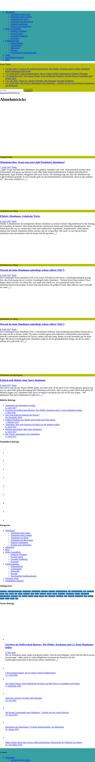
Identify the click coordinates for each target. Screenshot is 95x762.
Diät (15, 594)
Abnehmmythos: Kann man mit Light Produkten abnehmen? (32, 162)
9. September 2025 (13, 686)
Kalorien (77, 594)
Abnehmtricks (35, 591)
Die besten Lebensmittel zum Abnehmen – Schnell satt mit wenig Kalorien (37, 712)
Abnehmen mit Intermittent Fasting (20, 405)
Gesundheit (61, 594)
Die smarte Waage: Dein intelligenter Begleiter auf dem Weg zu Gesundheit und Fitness (42, 683)
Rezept (36, 596)
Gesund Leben (17, 33)
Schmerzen (51, 596)
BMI (69, 591)
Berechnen (44, 591)
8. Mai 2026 (10, 412)
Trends (2, 598)
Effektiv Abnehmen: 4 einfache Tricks (20, 216)
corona (2, 594)
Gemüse (49, 594)
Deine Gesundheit (13, 29)
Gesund (54, 594)
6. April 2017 (5, 221)
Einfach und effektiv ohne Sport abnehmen (23, 380)
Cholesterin (90, 591)
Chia (84, 591)
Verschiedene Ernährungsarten (23, 53)
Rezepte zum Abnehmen (21, 26)
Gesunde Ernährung (19, 36)
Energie (20, 594)
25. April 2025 (11, 715)
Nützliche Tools (12, 578)
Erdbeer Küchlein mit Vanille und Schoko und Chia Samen (30, 420)
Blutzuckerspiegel (61, 591)
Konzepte (15, 38)
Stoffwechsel (79, 596)
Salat (46, 596)
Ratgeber (24, 596)
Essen (32, 594)
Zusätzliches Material (14, 57)
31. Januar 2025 (12, 729)
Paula (14, 167)
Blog (7, 60)
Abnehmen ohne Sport (15, 591)
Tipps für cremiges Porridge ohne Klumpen (23, 698)
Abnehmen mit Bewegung (22, 21)
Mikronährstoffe (5, 596)
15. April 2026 (11, 675)
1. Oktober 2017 (12, 422)
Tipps (85, 596)
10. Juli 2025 (10, 700)
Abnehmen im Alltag (19, 19)
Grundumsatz (70, 594)
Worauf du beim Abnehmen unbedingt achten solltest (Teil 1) (32, 324)
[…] (25, 179)
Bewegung (51, 591)
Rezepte (14, 50)
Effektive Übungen (19, 31)
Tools (7, 55)
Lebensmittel (16, 45)
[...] (56, 660)
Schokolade (59, 596)
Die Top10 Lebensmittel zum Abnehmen (22, 434)
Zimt (16, 598)
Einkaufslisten (17, 43)
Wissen (12, 598)
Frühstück (43, 594)
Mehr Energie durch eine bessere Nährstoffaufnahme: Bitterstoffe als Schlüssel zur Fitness (43, 742)
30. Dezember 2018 (13, 417)
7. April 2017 (5, 167)
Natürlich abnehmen (19, 24)
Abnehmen (10, 12)
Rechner (30, 596)
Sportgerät (71, 596)
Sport (65, 596)
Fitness (37, 594)
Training (90, 596)
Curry (7, 594)
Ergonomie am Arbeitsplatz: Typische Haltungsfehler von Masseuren (34, 727)
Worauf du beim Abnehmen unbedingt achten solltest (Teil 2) (32, 270)
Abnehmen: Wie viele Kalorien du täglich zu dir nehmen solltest (32, 424)
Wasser (7, 598)
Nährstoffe (15, 48)
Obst (19, 596)
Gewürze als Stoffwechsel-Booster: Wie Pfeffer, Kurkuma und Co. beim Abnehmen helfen (43, 410)
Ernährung (26, 594)
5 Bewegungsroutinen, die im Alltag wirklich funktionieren (30, 673)
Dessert (11, 594)
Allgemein (9, 547)
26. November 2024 (13, 745)
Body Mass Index (77, 591)
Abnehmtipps (26, 591)
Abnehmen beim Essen (20, 14)
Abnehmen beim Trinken (21, 17)
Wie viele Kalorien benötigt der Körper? (22, 415)
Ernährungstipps (12, 41)
